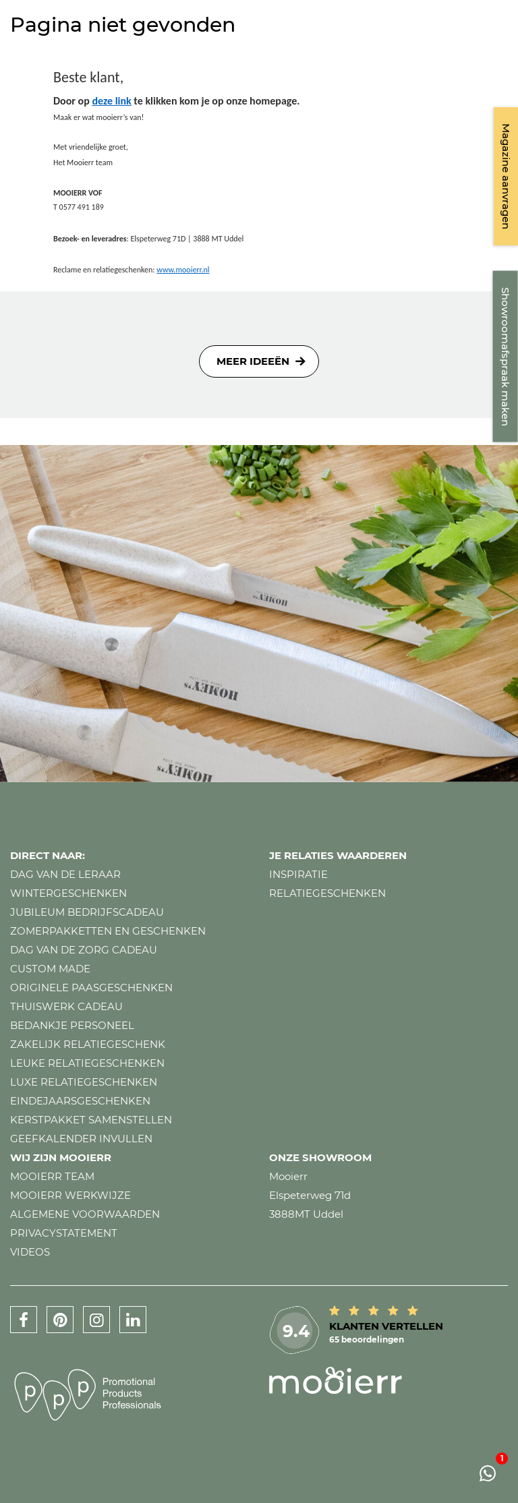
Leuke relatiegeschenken (87, 1063)
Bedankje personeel (72, 1025)
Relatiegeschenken (327, 893)
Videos (30, 1251)
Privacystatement (63, 1233)
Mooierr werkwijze (70, 1195)
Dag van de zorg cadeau (83, 949)
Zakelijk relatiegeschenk (87, 1044)
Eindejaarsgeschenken (80, 1100)
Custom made (50, 968)
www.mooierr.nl (182, 269)
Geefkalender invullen (81, 1138)
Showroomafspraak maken (505, 356)
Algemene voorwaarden (85, 1214)
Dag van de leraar (65, 874)
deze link (111, 100)
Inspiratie (298, 874)
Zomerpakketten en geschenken (108, 930)
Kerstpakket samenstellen (91, 1119)
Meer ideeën (253, 361)
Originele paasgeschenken (91, 987)
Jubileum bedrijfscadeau (87, 912)
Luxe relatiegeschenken (83, 1081)
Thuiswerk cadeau (66, 1006)
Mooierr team (52, 1176)
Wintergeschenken (68, 893)
